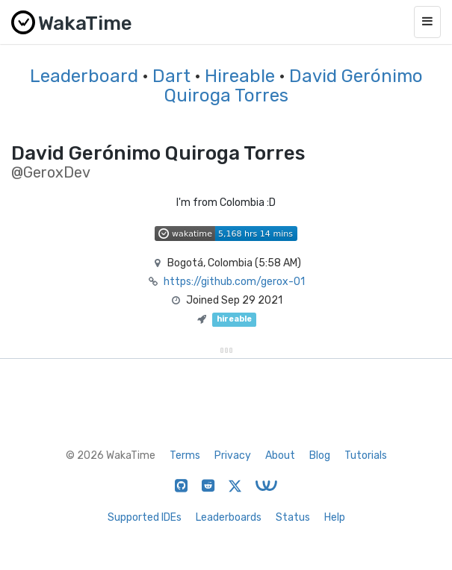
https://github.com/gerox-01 (234, 281)
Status (293, 517)
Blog (319, 455)
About (280, 455)
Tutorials (365, 455)
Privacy (232, 455)
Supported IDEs (145, 517)
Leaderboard (84, 76)
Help (334, 517)
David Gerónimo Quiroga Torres (293, 86)
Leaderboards (228, 517)
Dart (171, 76)
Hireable (240, 76)
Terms (185, 455)
